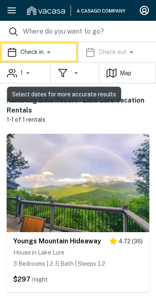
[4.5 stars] (126, 242)
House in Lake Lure (38, 252)
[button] (78, 52)
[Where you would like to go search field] (78, 31)
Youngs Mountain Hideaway (57, 241)
